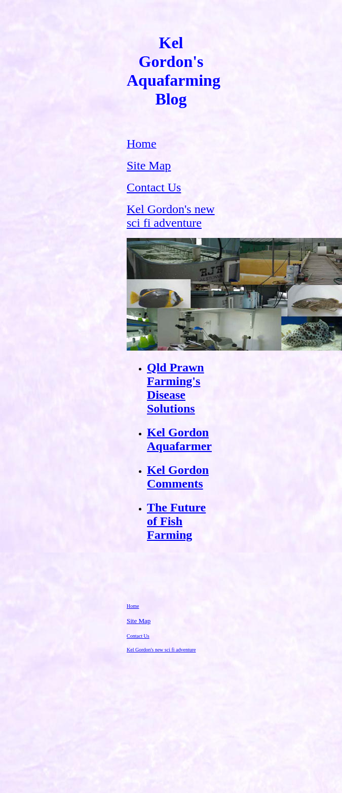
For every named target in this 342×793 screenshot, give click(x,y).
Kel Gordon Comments (178, 476)
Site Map (149, 165)
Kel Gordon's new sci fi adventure (171, 215)
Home (133, 606)
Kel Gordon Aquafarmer (179, 439)
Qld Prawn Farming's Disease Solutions (175, 388)
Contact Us (154, 187)
